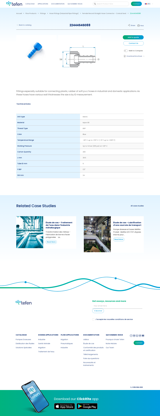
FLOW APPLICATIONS (70, 335)
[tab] (23, 104)
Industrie (41, 339)
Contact (136, 4)
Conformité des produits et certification (93, 349)
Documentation (57, 4)
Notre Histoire (111, 343)
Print (142, 25)
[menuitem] (149, 3)
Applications (43, 4)
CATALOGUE (30, 4)
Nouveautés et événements (89, 363)
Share (133, 25)
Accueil (19, 13)
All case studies (137, 206)
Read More (51, 242)
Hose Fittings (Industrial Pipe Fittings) (64, 13)
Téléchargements (90, 354)
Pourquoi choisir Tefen (115, 339)
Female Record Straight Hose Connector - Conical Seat (104, 13)
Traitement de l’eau (46, 351)
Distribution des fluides (25, 343)
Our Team (110, 347)
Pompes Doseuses (23, 339)
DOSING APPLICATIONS (48, 335)
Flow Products (30, 13)
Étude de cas (88, 343)
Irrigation (41, 347)
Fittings (43, 13)
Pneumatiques (67, 343)
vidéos (86, 339)
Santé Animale (44, 343)
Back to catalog (25, 25)
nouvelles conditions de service (120, 319)
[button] (35, 58)
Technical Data (23, 104)
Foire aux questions (91, 358)
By (136, 387)
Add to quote (133, 37)
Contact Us (133, 43)
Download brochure (134, 56)
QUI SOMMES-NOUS (75, 4)
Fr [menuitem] (149, 4)
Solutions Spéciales (24, 347)
